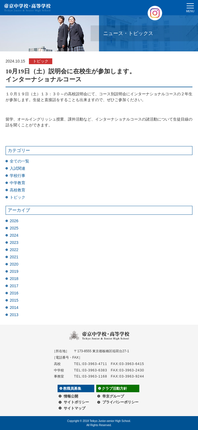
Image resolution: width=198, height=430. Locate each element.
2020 (14, 264)
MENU (190, 11)
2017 (14, 286)
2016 (14, 293)
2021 (14, 257)
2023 (14, 242)
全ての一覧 (19, 161)
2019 (14, 271)
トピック (17, 197)
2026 (14, 221)
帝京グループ (113, 396)
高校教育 (17, 190)
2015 (14, 300)
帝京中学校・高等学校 (27, 8)
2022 (14, 250)
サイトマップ (74, 408)
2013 (14, 314)
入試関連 (17, 168)
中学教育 (17, 183)
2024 (14, 235)
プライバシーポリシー (120, 402)
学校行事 (17, 175)
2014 (14, 307)
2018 (14, 278)
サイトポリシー (76, 402)
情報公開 (71, 396)
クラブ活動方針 (114, 388)
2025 (14, 228)
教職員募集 (72, 388)
